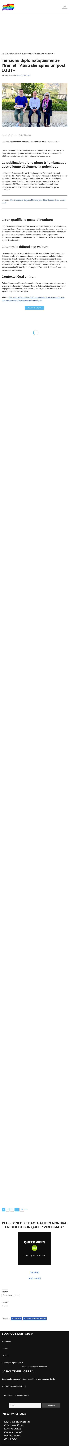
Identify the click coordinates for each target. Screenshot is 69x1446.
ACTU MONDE (16, 1319)
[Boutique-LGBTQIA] (8, 7)
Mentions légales (12, 1436)
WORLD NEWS (34, 1279)
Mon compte (6, 1342)
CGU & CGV (10, 1439)
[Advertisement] (34, 29)
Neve (24, 1367)
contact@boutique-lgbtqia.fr (12, 1363)
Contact (5, 1349)
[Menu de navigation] (64, 6)
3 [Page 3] (12, 1210)
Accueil (4, 53)
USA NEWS (34, 1273)
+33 (7, 1356)
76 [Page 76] (22, 1210)
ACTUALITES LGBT (24, 75)
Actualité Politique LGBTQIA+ (35, 1319)
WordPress (42, 1367)
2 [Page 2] (7, 1210)
